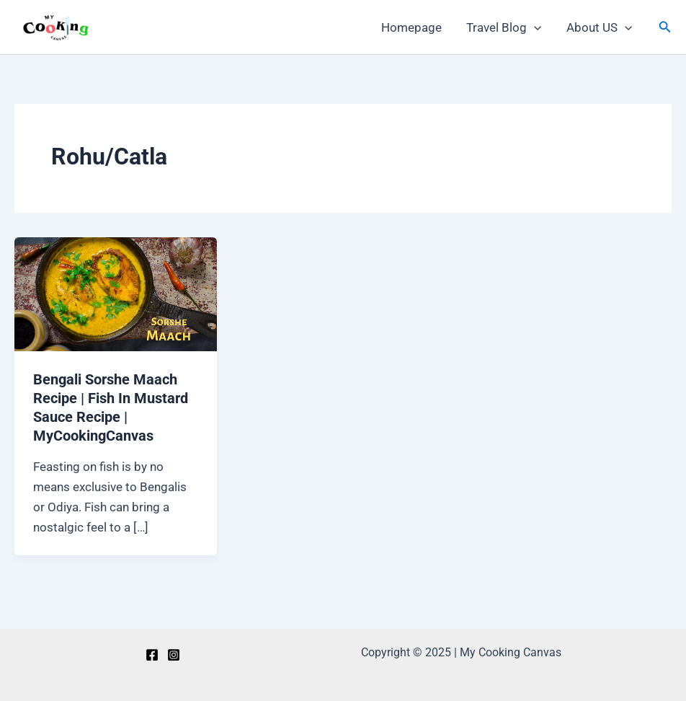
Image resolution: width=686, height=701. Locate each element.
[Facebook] (152, 654)
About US (599, 27)
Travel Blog (503, 27)
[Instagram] (173, 654)
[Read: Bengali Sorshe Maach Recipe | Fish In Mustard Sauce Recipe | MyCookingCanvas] (115, 293)
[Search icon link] (665, 27)
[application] (534, 27)
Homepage (411, 27)
